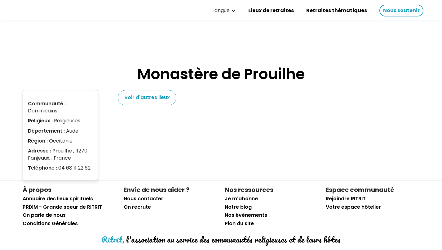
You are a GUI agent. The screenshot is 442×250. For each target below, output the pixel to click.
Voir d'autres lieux (147, 97)
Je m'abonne (241, 198)
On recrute (137, 207)
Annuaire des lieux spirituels (58, 198)
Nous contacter (143, 198)
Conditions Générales (50, 223)
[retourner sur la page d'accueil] (24, 9)
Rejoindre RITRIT (346, 198)
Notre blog (238, 207)
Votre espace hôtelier (353, 207)
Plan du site (239, 223)
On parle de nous (44, 215)
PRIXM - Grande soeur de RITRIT (62, 207)
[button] (224, 10)
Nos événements (246, 215)
